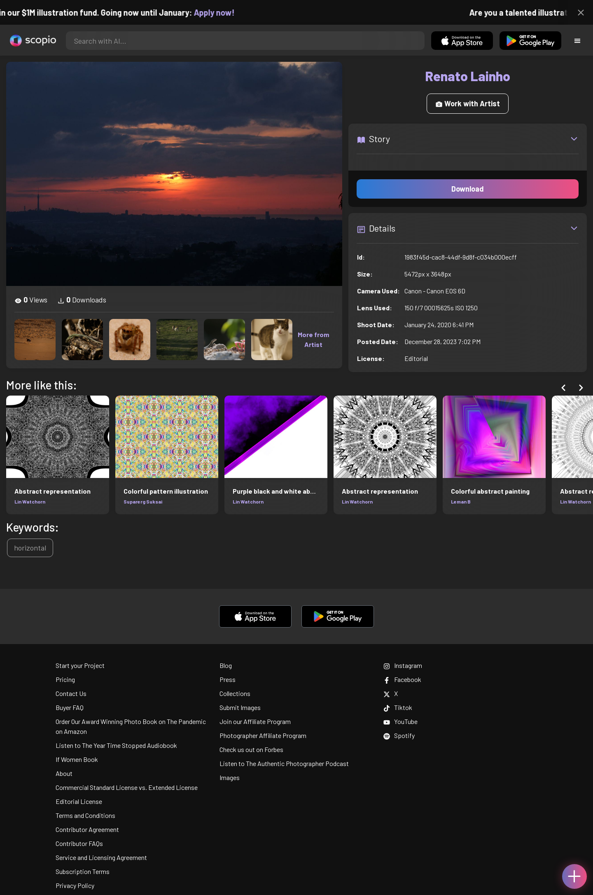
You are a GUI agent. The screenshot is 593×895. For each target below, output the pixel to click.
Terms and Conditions (85, 815)
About (64, 773)
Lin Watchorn (29, 501)
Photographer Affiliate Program (262, 735)
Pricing (65, 679)
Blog (225, 665)
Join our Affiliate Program (255, 721)
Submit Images (240, 707)
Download (467, 188)
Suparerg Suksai (143, 501)
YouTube (400, 721)
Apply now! (222, 12)
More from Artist (313, 339)
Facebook (402, 679)
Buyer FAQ (70, 707)
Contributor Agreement (87, 829)
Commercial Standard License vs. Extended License (127, 787)
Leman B (461, 501)
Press (227, 679)
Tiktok (397, 707)
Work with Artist (467, 103)
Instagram (402, 665)
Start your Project (80, 665)
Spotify (399, 735)
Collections (234, 693)
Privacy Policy (75, 885)
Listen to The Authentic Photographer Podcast (284, 763)
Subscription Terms (83, 871)
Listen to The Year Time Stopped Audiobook (116, 745)
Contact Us (71, 693)
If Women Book (77, 759)
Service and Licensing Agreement (101, 857)
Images (229, 777)
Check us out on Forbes (251, 749)
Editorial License (79, 801)
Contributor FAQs (79, 843)
